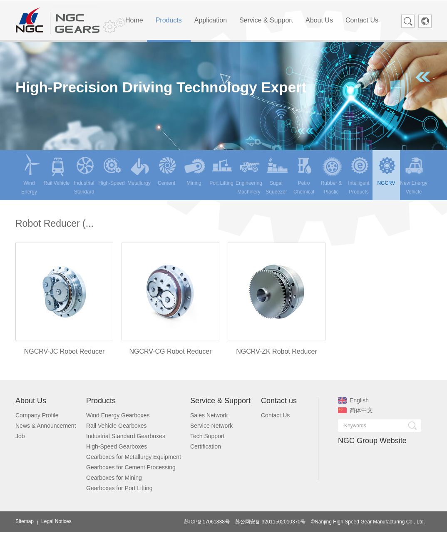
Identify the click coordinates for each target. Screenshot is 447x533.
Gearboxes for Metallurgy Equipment (133, 457)
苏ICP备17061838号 (206, 522)
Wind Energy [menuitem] (30, 174)
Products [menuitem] (169, 20)
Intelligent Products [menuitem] (359, 174)
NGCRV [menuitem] (387, 170)
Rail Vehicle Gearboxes (116, 425)
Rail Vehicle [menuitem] (57, 170)
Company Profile (37, 415)
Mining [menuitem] (194, 170)
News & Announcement (45, 425)
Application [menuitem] (210, 20)
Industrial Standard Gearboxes (125, 436)
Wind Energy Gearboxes (118, 415)
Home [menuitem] (134, 20)
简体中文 (355, 410)
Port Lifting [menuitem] (221, 170)
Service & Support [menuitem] (266, 20)
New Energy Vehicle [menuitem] (413, 174)
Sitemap (24, 521)
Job (20, 436)
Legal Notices (56, 521)
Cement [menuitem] (167, 170)
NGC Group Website (372, 440)
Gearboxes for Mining (114, 477)
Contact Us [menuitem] (361, 20)
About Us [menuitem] (319, 20)
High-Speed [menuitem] (111, 170)
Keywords (355, 426)
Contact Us (275, 415)
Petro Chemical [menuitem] (304, 174)
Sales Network (209, 415)
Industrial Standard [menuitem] (84, 174)
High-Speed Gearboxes (116, 446)
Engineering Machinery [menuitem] (249, 174)
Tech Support (207, 436)
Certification (205, 446)
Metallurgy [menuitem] (138, 170)
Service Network (211, 425)
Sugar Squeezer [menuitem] (277, 174)
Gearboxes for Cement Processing (131, 467)
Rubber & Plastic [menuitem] (332, 174)
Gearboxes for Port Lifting (119, 488)
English (353, 400)
